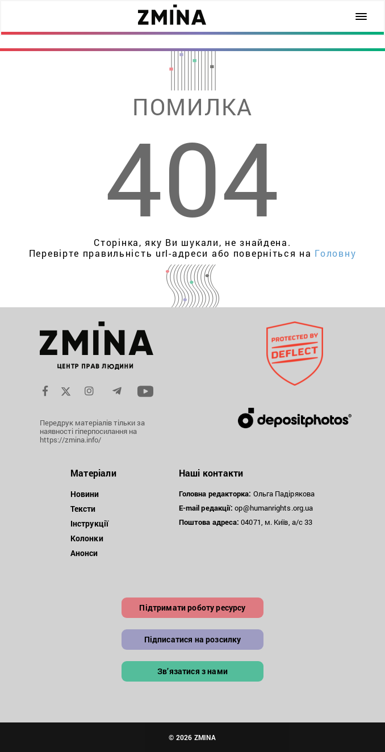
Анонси (84, 553)
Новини (84, 493)
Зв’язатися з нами (192, 671)
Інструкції (89, 523)
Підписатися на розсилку (192, 639)
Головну (335, 253)
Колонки (86, 538)
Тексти (83, 508)
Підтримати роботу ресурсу (192, 607)
